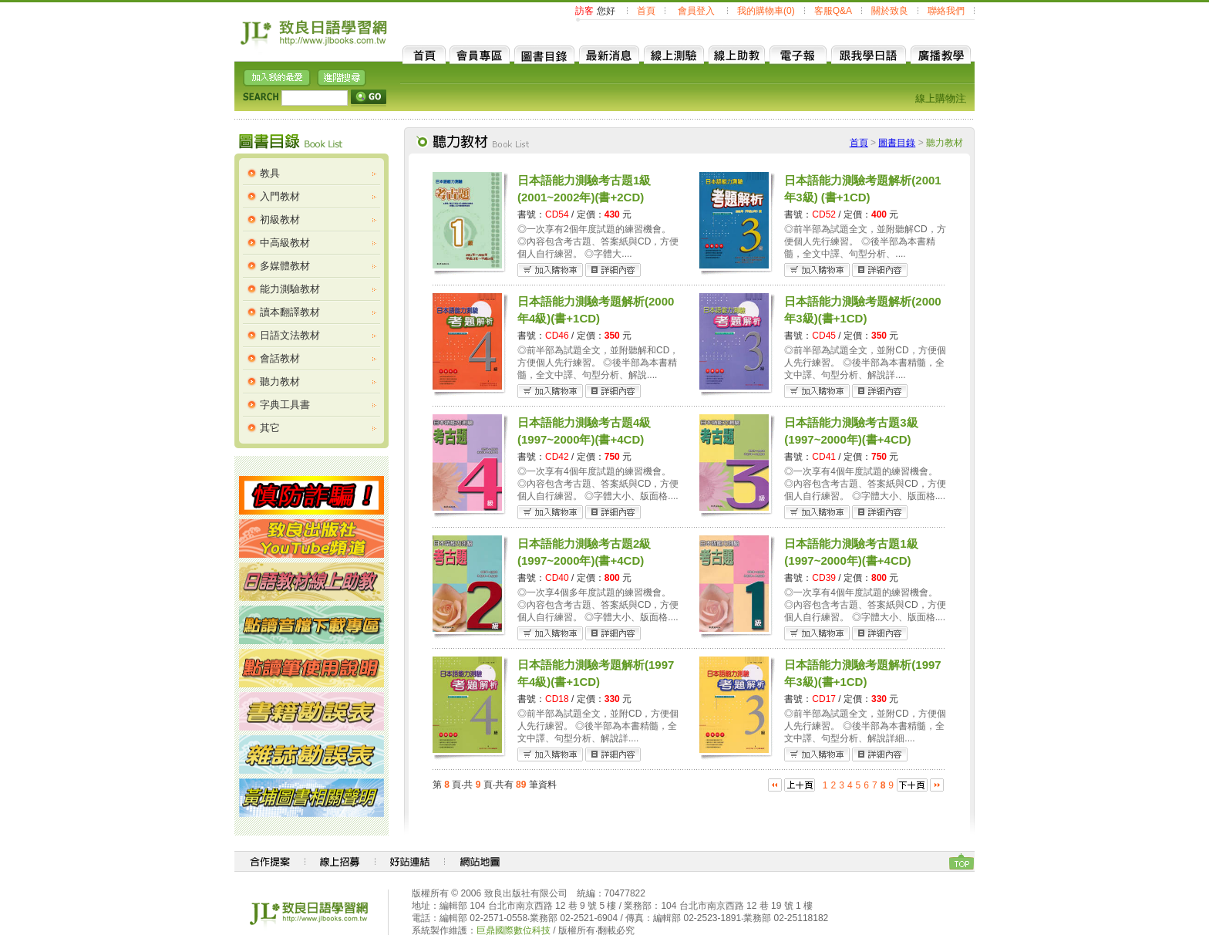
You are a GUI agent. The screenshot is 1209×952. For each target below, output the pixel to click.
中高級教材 (285, 242)
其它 (270, 428)
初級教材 (280, 219)
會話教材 (280, 358)
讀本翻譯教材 (290, 312)
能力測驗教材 (290, 289)
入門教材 (280, 196)
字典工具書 (285, 404)
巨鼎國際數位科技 (514, 930)
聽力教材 (280, 381)
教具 (270, 173)
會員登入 (696, 10)
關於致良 (889, 10)
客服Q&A (833, 10)
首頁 (646, 10)
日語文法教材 (290, 335)
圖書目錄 (896, 142)
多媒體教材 (285, 266)
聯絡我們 (946, 10)
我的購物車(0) (766, 10)
